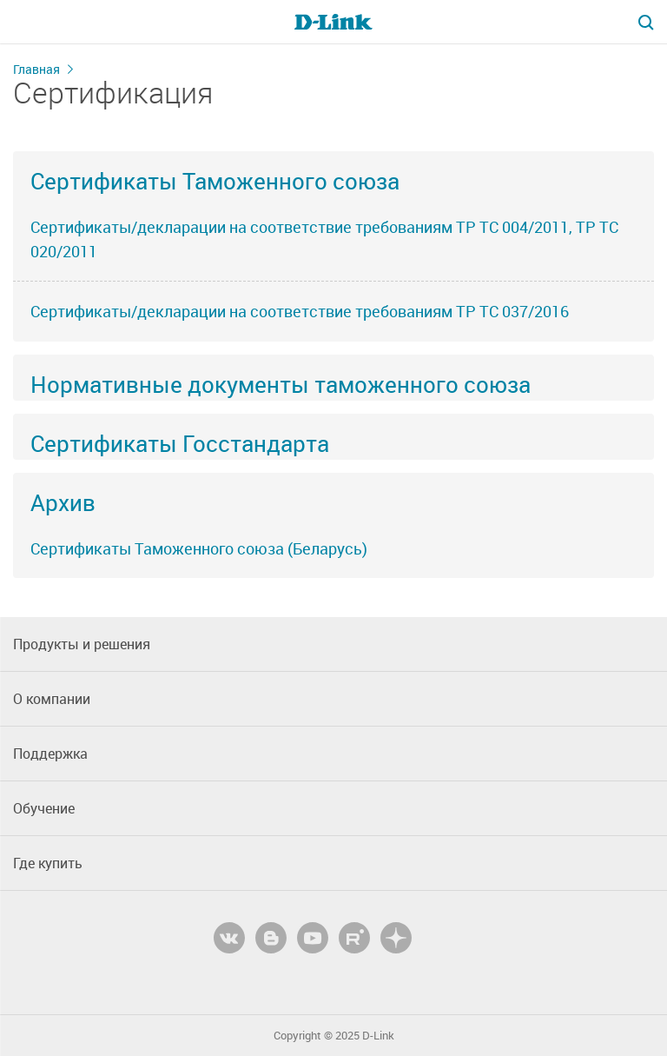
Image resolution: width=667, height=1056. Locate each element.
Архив (63, 502)
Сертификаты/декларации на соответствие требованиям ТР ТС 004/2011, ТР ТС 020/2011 (324, 239)
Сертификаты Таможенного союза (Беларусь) (198, 548)
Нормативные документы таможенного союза (280, 384)
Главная (36, 69)
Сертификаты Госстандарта (179, 443)
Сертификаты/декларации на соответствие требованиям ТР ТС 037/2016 (299, 311)
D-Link (378, 1035)
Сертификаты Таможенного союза (215, 180)
